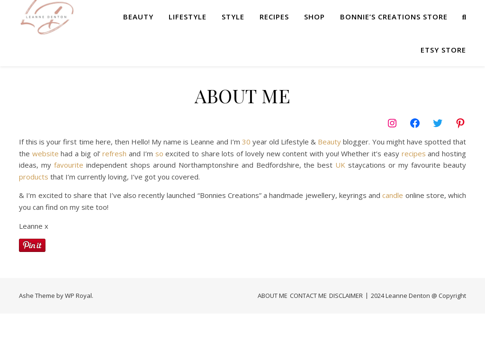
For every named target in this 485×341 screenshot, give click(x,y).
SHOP (314, 16)
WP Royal (78, 295)
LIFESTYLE (188, 16)
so (159, 153)
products (33, 176)
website (45, 153)
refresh (114, 153)
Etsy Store (443, 49)
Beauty (329, 141)
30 (246, 141)
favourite (68, 165)
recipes (414, 153)
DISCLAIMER (346, 295)
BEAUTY (138, 16)
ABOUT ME (272, 295)
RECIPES (274, 16)
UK (340, 165)
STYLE (233, 16)
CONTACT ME (308, 295)
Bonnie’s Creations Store (394, 16)
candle (392, 195)
